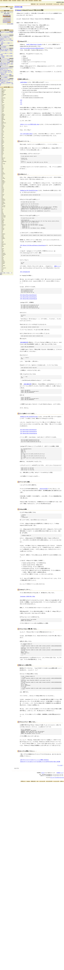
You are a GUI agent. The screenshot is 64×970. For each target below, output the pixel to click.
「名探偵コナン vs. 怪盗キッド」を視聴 (6, 44)
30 (5, 22)
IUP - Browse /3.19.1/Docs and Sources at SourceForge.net (33, 251)
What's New (5, 0)
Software (18, 0)
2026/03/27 (11, 48)
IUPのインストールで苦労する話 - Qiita (29, 124)
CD (21, 102)
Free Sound (31, 0)
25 (7, 21)
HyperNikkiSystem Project (59, 799)
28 (3, 22)
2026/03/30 (11, 31)
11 (7, 18)
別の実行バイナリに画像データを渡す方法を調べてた (6, 80)
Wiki (26, 0)
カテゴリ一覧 (6, 87)
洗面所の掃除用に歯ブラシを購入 (6, 63)
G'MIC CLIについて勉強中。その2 (6, 62)
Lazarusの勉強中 (3, 46)
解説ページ (57, 272)
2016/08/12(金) (18, 7)
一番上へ (61, 803)
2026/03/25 (11, 61)
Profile (10, 0)
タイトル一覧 (42, 4)
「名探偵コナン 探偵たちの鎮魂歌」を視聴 (6, 56)
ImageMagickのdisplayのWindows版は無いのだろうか (6, 68)
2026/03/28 (11, 45)
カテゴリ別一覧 (49, 4)
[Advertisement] (47, 814)
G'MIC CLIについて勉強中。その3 (6, 59)
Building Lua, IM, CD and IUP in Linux (29, 191)
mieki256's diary (60, 2)
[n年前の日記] (27, 7)
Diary (40, 0)
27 (10, 21)
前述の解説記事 (24, 351)
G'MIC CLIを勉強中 (4, 77)
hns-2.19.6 (52, 799)
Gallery (23, 0)
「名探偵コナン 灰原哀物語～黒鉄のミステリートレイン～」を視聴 (6, 83)
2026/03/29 (11, 35)
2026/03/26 (11, 58)
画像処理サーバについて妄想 (5, 39)
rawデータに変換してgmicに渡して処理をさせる (6, 72)
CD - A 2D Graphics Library (26, 133)
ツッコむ (60, 787)
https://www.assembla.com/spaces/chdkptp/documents (32, 48)
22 (4, 21)
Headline (28, 803)
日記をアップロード (4, 65)
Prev (4, 15)
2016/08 (6, 15)
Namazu (42, 794)
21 (3, 21)
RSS (37, 4)
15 (4, 19)
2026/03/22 (11, 78)
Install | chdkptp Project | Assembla (34, 44)
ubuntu (19, 10)
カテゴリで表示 (10, 23)
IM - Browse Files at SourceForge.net (28, 302)
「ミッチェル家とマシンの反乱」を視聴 (6, 54)
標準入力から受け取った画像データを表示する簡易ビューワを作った (6, 50)
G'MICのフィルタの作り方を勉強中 (6, 33)
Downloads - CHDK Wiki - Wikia (27, 611)
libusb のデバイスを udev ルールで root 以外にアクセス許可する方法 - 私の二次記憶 (40, 783)
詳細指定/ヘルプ (60, 794)
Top (1, 0)
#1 (15, 10)
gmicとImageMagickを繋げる (5, 70)
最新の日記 (33, 4)
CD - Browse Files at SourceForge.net (28, 304)
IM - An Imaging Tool (25, 278)
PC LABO (14, 0)
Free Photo (36, 0)
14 (3, 19)
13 (10, 18)
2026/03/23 (11, 75)
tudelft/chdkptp (23, 82)
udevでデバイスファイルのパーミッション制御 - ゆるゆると (34, 781)
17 (6, 19)
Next (10, 15)
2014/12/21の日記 (44, 503)
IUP (21, 100)
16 (5, 19)
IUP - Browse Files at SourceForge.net (28, 306)
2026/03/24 (11, 66)
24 (6, 21)
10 (6, 18)
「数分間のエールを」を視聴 (5, 74)
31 (6, 22)
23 (5, 21)
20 (10, 19)
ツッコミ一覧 (56, 4)
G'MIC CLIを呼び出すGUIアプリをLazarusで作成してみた (6, 37)
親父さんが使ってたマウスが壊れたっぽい (6, 41)
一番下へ (61, 4)
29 (4, 22)
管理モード (23, 803)
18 (7, 19)
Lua (21, 103)
